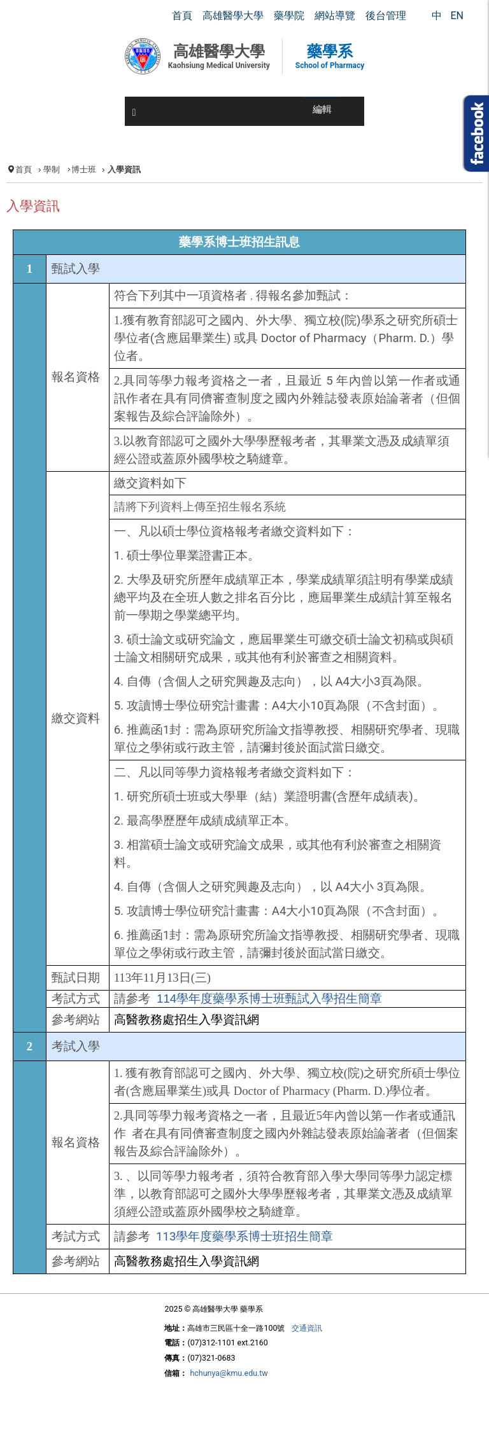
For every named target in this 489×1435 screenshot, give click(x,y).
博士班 (83, 169)
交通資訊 (307, 1328)
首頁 (23, 169)
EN (457, 16)
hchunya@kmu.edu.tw (228, 1373)
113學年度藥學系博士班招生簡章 (244, 1237)
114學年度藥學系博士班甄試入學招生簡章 (269, 998)
